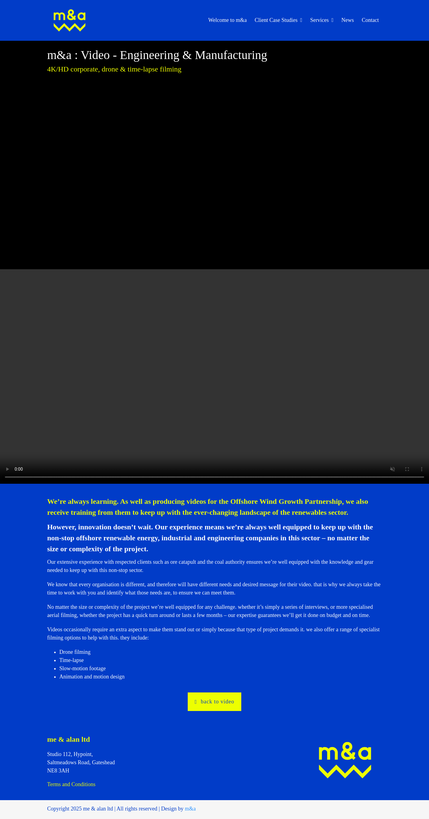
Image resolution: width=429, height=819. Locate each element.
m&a (190, 809)
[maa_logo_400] (69, 6)
